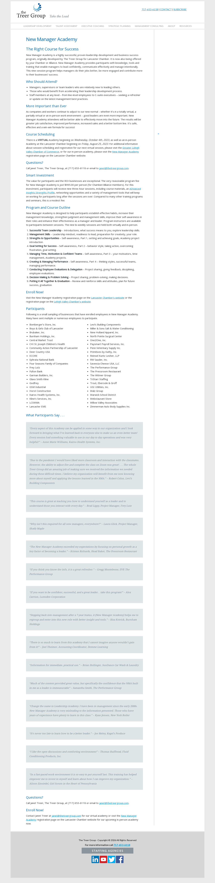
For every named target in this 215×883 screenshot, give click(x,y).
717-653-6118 (150, 9)
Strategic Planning (119, 26)
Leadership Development (37, 26)
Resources (186, 26)
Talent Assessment (66, 26)
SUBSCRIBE (180, 9)
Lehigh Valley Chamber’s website (72, 301)
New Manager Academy (125, 151)
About (171, 26)
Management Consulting (149, 26)
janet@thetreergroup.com (114, 168)
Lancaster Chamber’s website (107, 297)
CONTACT (166, 9)
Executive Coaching (93, 26)
